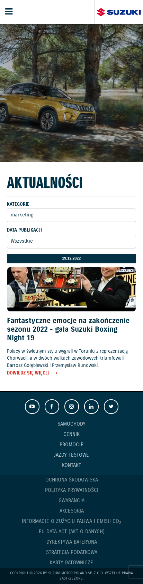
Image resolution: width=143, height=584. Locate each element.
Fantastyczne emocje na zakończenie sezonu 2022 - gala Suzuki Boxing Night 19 (68, 329)
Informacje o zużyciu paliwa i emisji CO (71, 521)
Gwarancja (71, 500)
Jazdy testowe (71, 455)
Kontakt (71, 465)
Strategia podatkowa (71, 552)
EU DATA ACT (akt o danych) (72, 531)
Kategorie (18, 204)
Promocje (71, 444)
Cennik (71, 434)
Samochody (71, 424)
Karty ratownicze (71, 562)
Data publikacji (24, 230)
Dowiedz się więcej (28, 373)
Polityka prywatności (71, 490)
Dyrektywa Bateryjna (71, 542)
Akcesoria (72, 511)
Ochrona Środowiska (71, 480)
